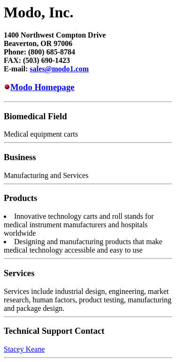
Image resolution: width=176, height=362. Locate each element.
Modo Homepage (42, 87)
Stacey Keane (24, 349)
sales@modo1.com (59, 69)
